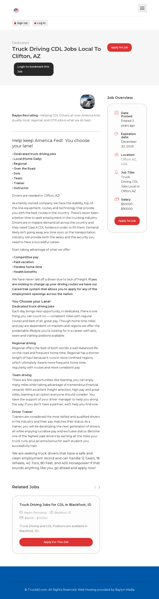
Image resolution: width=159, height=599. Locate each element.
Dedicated (20, 43)
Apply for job (119, 47)
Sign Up (21, 23)
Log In (40, 23)
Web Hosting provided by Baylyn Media (106, 589)
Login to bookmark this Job (33, 69)
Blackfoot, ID (62, 512)
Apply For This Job (56, 542)
